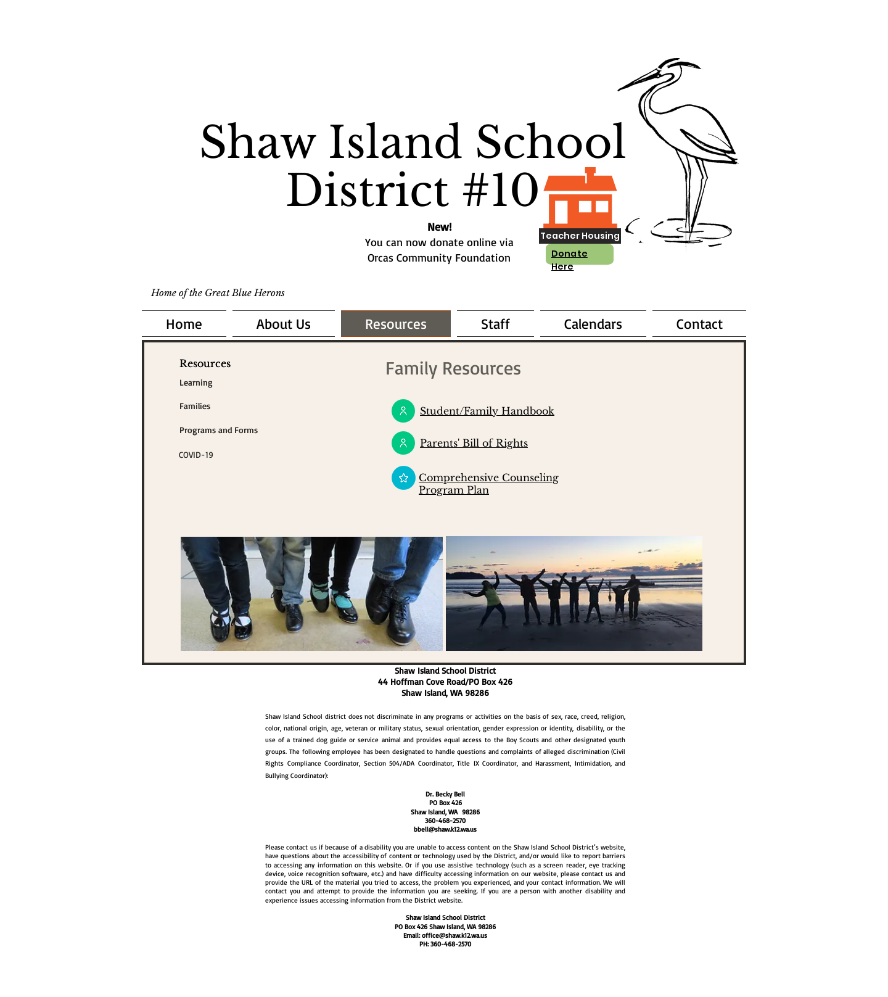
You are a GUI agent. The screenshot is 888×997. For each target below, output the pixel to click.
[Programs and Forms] (250, 430)
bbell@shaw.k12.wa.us (445, 829)
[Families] (194, 405)
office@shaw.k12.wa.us (454, 935)
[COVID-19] (250, 454)
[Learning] (196, 382)
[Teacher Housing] (580, 236)
